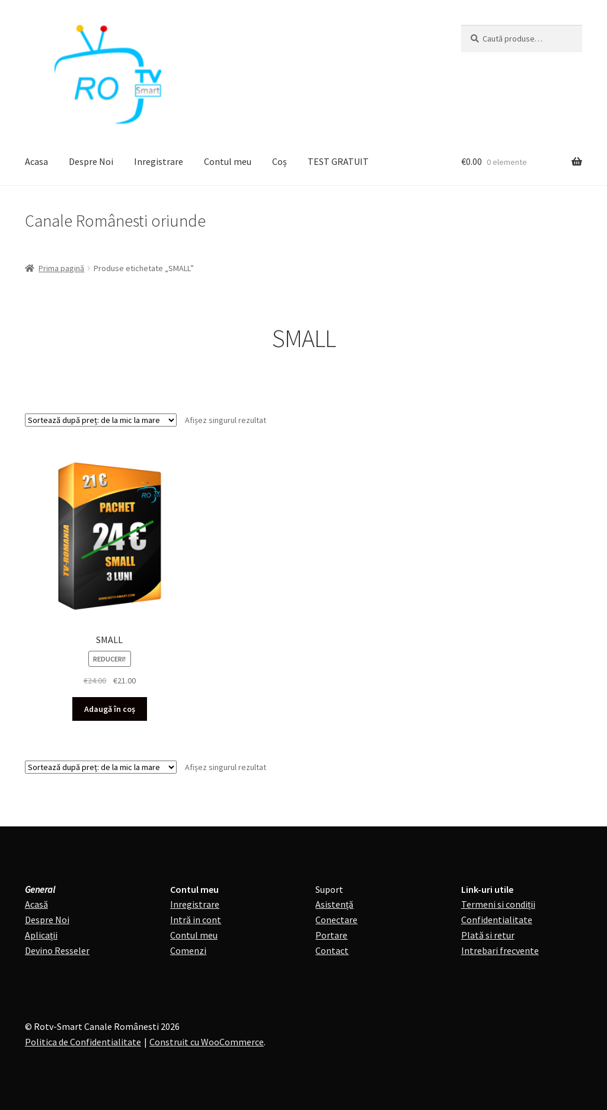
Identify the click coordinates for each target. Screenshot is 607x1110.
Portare (331, 935)
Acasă (36, 904)
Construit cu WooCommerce (206, 1042)
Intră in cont (195, 919)
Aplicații (41, 935)
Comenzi (188, 950)
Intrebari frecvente (500, 950)
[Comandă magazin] (101, 420)
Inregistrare (158, 161)
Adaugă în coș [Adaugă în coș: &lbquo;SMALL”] (109, 709)
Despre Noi (91, 161)
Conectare (336, 919)
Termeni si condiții (498, 904)
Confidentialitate (496, 919)
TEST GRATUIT (338, 161)
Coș (279, 161)
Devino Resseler (57, 950)
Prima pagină (61, 268)
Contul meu (227, 161)
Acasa (36, 161)
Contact (332, 950)
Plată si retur (488, 935)
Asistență (334, 904)
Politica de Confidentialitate (83, 1042)
